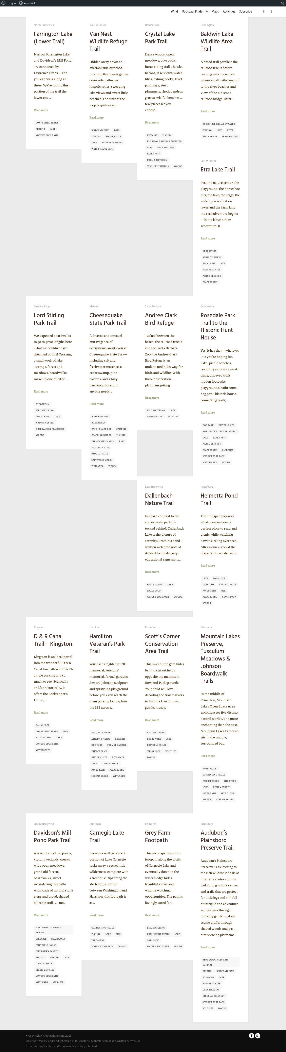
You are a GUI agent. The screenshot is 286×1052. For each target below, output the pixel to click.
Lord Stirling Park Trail (49, 319)
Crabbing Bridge (102, 435)
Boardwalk (43, 417)
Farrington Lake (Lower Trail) (53, 37)
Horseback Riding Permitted (164, 141)
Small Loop (154, 591)
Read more (41, 110)
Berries (207, 971)
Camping (121, 429)
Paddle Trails (100, 454)
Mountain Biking (112, 142)
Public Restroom (157, 160)
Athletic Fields (212, 257)
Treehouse (98, 940)
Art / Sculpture (101, 733)
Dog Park (208, 425)
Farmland (209, 263)
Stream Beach (100, 776)
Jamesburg (207, 486)
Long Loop (219, 578)
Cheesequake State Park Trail (108, 319)
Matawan (95, 306)
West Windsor (98, 25)
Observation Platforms (50, 429)
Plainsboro (151, 627)
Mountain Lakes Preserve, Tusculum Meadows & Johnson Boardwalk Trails (220, 659)
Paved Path (153, 154)
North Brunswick (44, 25)
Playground (210, 282)
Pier (223, 591)
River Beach (210, 136)
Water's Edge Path (47, 135)
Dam (116, 130)
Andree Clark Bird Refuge (161, 319)
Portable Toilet (156, 745)
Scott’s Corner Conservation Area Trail (162, 644)
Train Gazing (230, 136)
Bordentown (152, 25)
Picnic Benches (212, 276)
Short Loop (229, 597)
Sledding (227, 450)
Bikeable (152, 135)
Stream (207, 799)
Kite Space (118, 757)
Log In (12, 3)
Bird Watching (100, 130)
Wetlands (98, 466)
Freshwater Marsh (103, 441)
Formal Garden (116, 745)
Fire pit (40, 957)
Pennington (207, 25)
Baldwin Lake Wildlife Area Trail (217, 41)
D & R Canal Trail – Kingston (53, 640)
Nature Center (212, 270)
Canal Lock (43, 725)
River (230, 130)
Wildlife (173, 417)
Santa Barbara (153, 306)
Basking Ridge (42, 306)
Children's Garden (47, 951)
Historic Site (113, 136)
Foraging (208, 977)
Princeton (206, 627)
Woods (178, 166)
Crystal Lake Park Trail (160, 37)
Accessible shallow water (219, 124)
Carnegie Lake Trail (107, 836)
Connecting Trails (47, 123)
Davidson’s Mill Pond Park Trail (52, 836)
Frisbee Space (100, 751)
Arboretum (209, 251)
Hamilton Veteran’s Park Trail (107, 644)
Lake (52, 129)
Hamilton (95, 627)
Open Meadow (165, 148)
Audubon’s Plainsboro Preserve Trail (217, 840)
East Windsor (208, 160)
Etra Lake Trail (218, 169)
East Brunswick (154, 486)
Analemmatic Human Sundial (48, 930)
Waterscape (210, 462)
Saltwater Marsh (102, 460)
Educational (155, 584)
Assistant (27, 3)
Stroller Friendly (158, 166)
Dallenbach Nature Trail (159, 499)
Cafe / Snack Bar (102, 429)
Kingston (39, 627)
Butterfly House (46, 945)
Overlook (208, 584)
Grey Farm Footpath (158, 836)
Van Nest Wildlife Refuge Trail (109, 41)
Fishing (40, 129)
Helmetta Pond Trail (219, 499)
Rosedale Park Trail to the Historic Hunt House (218, 326)
